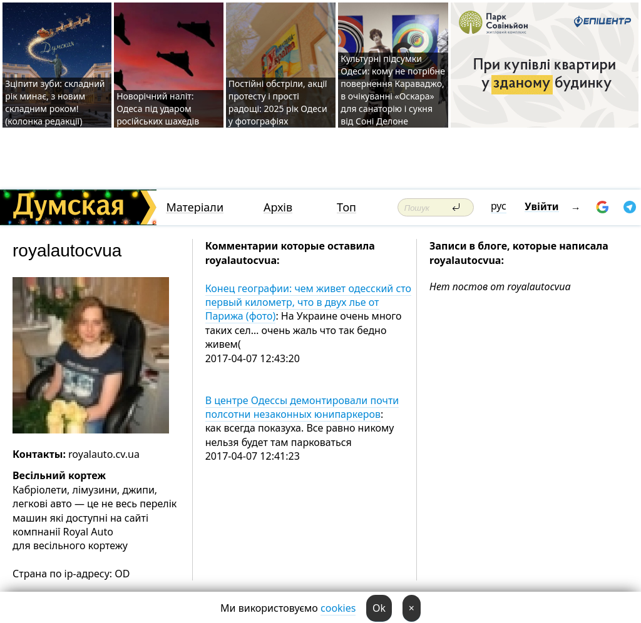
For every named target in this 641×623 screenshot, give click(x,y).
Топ (346, 207)
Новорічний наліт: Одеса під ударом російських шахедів (157, 108)
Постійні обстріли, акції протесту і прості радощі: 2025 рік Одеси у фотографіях (277, 102)
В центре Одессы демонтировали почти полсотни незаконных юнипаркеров (302, 407)
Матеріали (194, 207)
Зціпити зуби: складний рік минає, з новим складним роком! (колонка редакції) (55, 102)
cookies (338, 608)
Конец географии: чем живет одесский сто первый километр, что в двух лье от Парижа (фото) (308, 302)
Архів (278, 207)
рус (498, 206)
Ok (379, 608)
